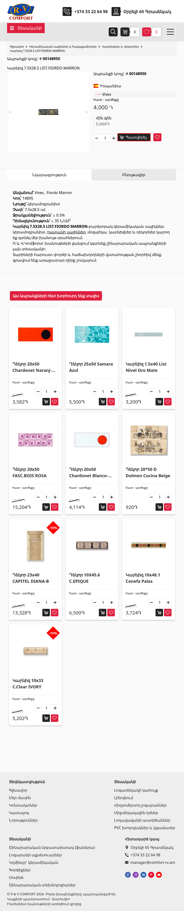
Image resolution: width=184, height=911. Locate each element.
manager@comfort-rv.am (150, 862)
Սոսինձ (16, 877)
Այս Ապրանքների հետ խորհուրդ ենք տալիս (56, 295)
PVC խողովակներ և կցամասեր (144, 827)
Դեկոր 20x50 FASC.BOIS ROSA (29, 472)
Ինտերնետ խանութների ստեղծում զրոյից (44, 904)
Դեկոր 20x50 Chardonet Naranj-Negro (32, 367)
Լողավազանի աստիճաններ (142, 820)
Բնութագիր (133, 174)
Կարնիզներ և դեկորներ (120, 47)
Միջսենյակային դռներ (136, 812)
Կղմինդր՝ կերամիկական (33, 862)
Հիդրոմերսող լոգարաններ (140, 805)
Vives (106, 94)
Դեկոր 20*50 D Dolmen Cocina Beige (148, 472)
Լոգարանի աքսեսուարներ (35, 855)
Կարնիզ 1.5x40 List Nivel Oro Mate (146, 367)
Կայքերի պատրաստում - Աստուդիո (38, 899)
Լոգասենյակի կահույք (136, 790)
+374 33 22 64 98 (91, 11)
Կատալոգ (19, 812)
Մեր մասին (20, 797)
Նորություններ (23, 820)
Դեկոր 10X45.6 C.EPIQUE (84, 578)
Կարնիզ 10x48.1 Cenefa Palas (143, 578)
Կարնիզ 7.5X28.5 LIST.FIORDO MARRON (37, 51)
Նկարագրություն (49, 174)
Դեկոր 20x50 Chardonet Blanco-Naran (88, 472)
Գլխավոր (17, 47)
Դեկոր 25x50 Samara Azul (91, 367)
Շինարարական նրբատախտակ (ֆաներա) (52, 847)
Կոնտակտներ (23, 805)
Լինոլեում (123, 797)
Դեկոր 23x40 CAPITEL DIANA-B (30, 578)
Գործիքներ (20, 870)
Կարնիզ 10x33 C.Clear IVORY (27, 684)
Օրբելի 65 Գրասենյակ (149, 847)
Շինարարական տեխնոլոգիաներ (42, 885)
